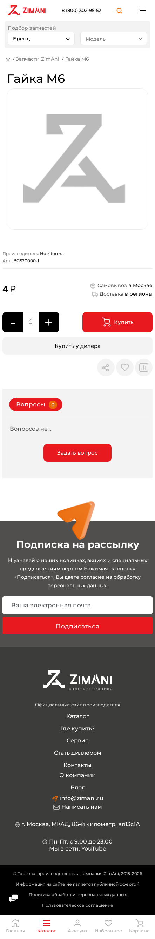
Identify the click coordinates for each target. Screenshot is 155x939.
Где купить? (77, 728)
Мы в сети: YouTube (77, 848)
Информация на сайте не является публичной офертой (77, 884)
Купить (118, 322)
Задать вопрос (77, 452)
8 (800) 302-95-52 (81, 10)
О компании (77, 775)
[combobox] (41, 38)
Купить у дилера (78, 346)
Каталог (77, 716)
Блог (77, 787)
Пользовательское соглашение (77, 905)
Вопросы (36, 405)
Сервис (77, 740)
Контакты (77, 765)
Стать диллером (77, 752)
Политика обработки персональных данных (78, 894)
